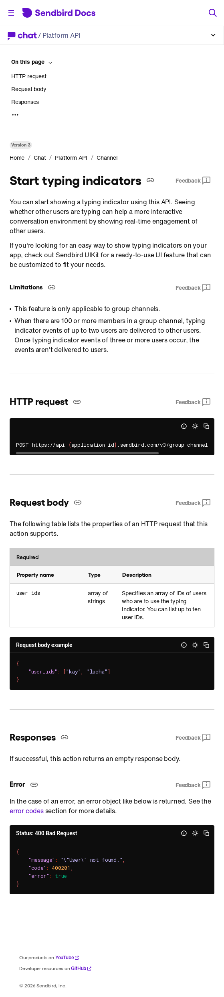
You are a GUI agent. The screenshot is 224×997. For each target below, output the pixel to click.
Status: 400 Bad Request (46, 833)
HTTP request (28, 76)
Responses (25, 102)
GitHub (81, 968)
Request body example (44, 645)
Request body (28, 89)
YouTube (67, 957)
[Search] (213, 13)
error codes (27, 811)
